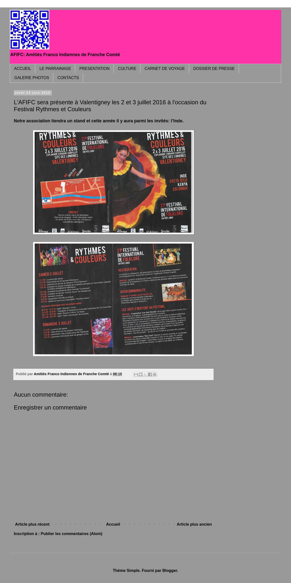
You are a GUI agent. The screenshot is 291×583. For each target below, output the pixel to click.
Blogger (169, 570)
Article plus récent (32, 524)
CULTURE (127, 68)
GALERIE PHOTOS (31, 78)
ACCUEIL (22, 68)
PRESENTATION (94, 68)
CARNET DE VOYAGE (165, 68)
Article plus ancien (194, 524)
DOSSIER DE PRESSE (214, 68)
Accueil (113, 524)
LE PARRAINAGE (55, 68)
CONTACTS (68, 78)
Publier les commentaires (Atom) (71, 534)
